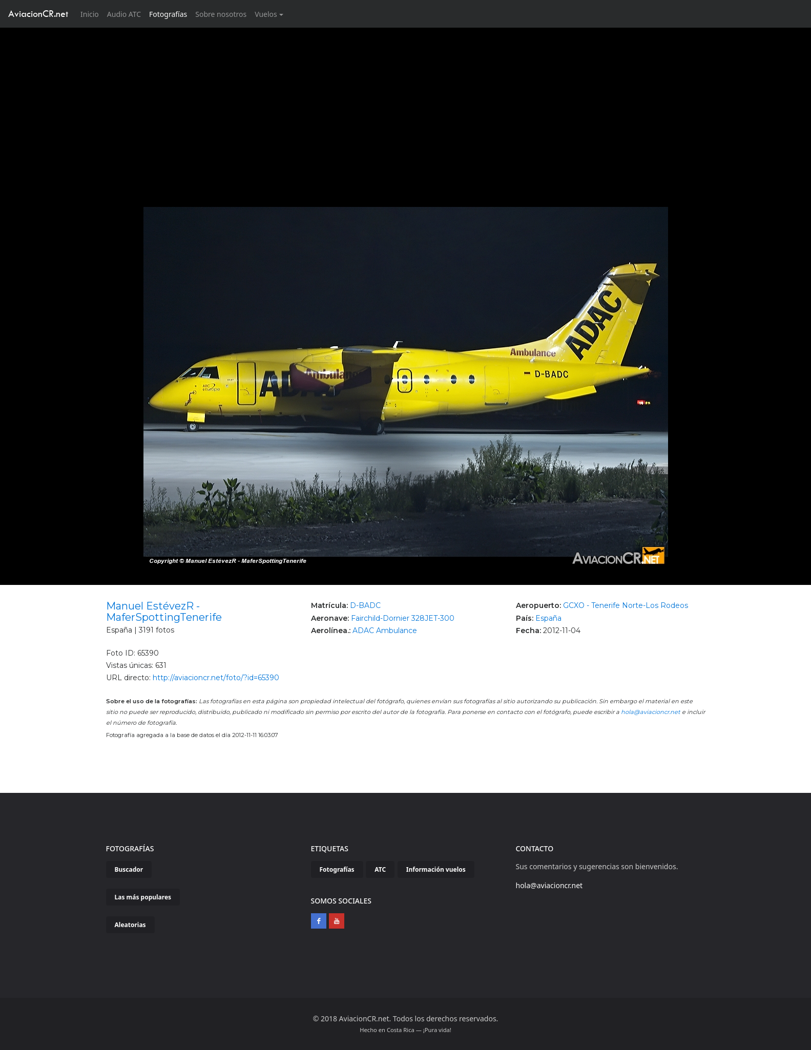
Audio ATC (124, 14)
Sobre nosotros (220, 14)
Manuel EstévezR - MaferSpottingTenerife (164, 611)
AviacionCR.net (38, 13)
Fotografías (168, 14)
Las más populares (143, 897)
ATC (380, 869)
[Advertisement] (405, 104)
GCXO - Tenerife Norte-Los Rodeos (625, 605)
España (548, 618)
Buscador (129, 869)
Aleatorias (130, 924)
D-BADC (365, 605)
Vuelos (266, 14)
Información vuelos (436, 869)
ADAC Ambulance (384, 630)
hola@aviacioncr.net (650, 712)
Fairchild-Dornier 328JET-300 (402, 618)
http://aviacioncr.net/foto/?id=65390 (216, 677)
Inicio (91, 13)
